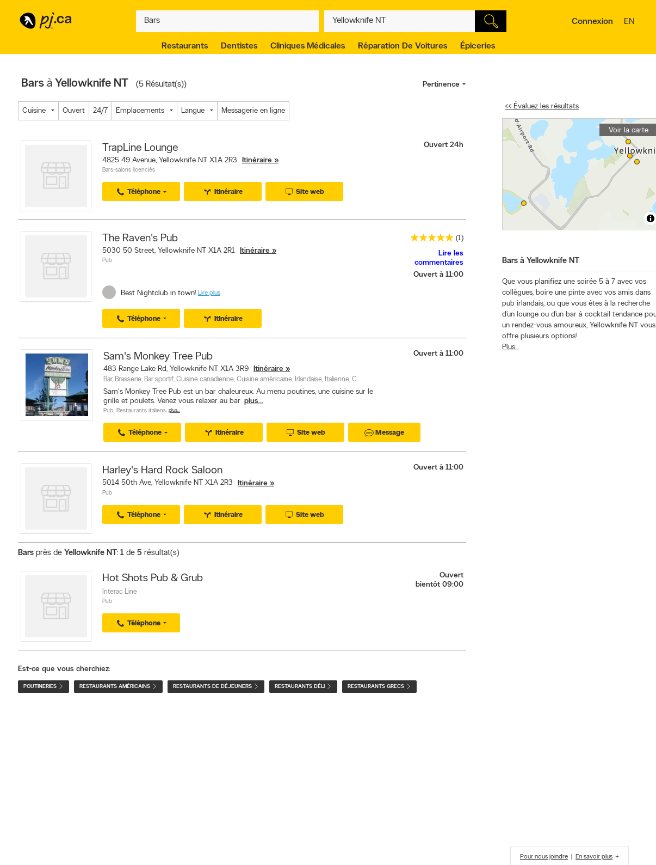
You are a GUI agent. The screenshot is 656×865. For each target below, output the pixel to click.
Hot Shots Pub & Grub (152, 578)
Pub (107, 261)
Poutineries (43, 687)
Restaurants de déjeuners (216, 687)
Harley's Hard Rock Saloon (162, 470)
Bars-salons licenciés (128, 170)
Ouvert (74, 111)
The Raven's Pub (140, 238)
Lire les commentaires (438, 258)
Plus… (174, 410)
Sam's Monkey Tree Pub (158, 356)
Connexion (592, 21)
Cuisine (34, 111)
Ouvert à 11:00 (438, 275)
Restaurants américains (118, 687)
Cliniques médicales (307, 46)
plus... (253, 401)
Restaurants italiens (141, 411)
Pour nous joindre (544, 857)
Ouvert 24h (443, 145)
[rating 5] (429, 240)
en (630, 22)
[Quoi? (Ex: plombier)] (227, 21)
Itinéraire (257, 160)
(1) (459, 238)
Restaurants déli (303, 687)
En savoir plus (593, 857)
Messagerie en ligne (253, 111)
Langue (193, 111)
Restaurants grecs (379, 687)
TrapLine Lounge (140, 148)
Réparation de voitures (402, 46)
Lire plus (209, 293)
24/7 (100, 111)
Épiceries (477, 46)
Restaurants (185, 46)
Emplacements (140, 111)
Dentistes (239, 46)
